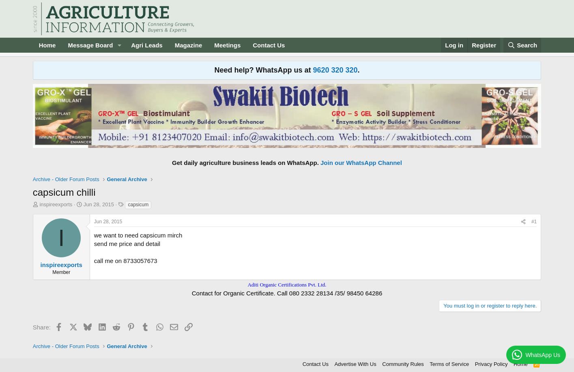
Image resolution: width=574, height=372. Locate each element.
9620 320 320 (335, 70)
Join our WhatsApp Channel (361, 162)
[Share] (523, 222)
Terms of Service (449, 364)
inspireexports (55, 204)
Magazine (188, 45)
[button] (119, 45)
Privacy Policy (491, 364)
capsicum (138, 204)
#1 (534, 221)
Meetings (227, 45)
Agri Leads (147, 45)
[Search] (522, 45)
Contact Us (269, 45)
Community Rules (403, 364)
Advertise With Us (355, 364)
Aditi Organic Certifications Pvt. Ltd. (286, 285)
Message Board (90, 45)
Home (47, 45)
